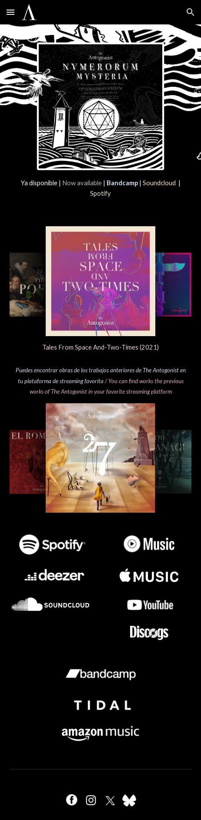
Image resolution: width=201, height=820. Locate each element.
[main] (100, 188)
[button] (10, 12)
